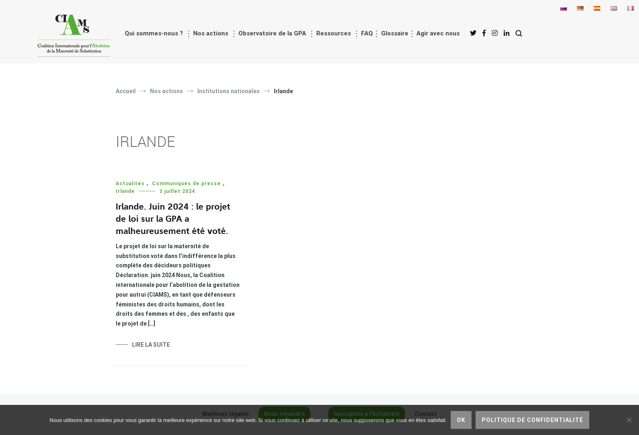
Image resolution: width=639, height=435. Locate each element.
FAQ (367, 33)
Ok (461, 420)
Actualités (130, 183)
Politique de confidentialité (532, 420)
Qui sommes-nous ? (154, 33)
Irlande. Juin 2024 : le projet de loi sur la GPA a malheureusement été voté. (173, 219)
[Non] (629, 420)
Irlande (125, 191)
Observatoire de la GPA (272, 33)
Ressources (333, 33)
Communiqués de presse (186, 183)
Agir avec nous (438, 33)
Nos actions (210, 33)
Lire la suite (151, 344)
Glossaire (394, 33)
